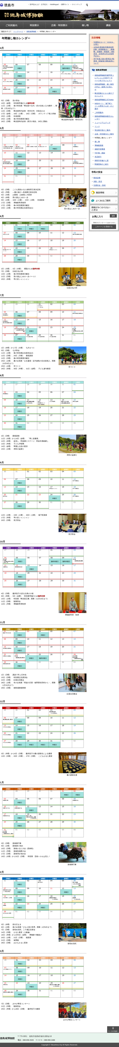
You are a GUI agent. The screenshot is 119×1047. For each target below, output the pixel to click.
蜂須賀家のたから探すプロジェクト (104, 94)
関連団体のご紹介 (102, 164)
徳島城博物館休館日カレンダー (104, 117)
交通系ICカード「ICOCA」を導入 (104, 43)
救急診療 (96, 178)
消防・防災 (97, 181)
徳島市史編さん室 (102, 160)
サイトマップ (77, 4)
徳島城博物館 (31, 31)
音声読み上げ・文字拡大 (39, 4)
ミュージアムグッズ (102, 123)
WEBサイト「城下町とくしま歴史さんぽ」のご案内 (104, 106)
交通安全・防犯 (99, 185)
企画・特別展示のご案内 (104, 134)
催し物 (97, 142)
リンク (97, 126)
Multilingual (54, 4)
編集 (113, 216)
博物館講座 (99, 145)
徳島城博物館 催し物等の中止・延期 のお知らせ (104, 86)
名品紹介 (98, 157)
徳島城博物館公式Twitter (104, 100)
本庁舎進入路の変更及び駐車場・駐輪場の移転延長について (103, 61)
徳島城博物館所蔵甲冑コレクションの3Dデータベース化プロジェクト (104, 77)
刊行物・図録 (100, 153)
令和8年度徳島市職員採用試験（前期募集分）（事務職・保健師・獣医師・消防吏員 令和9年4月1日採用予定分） (103, 51)
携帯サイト (65, 4)
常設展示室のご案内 (102, 130)
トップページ (18, 31)
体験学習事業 (100, 149)
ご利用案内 (99, 113)
